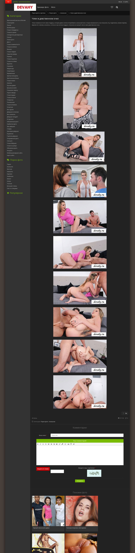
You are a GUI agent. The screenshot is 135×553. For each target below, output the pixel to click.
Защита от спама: (43, 469)
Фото (53, 7)
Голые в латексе (12, 47)
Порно (9, 164)
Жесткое (9, 169)
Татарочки (10, 100)
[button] (38, 444)
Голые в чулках (11, 32)
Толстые (9, 183)
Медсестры (10, 68)
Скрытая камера (12, 54)
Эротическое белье (13, 78)
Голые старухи (11, 52)
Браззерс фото (42, 7)
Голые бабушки (11, 143)
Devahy (24, 7)
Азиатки (9, 83)
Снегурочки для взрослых (15, 35)
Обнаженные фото (12, 121)
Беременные (11, 73)
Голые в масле (11, 97)
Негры (9, 181)
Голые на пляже (12, 61)
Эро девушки (11, 126)
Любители (10, 176)
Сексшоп (9, 141)
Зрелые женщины (12, 76)
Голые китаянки (12, 105)
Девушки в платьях (13, 112)
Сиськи (9, 37)
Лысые (9, 25)
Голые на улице (12, 146)
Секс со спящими (12, 188)
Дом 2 (9, 42)
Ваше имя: (43, 435)
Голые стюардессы (12, 30)
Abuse (120, 2)
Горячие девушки (12, 136)
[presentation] (38, 444)
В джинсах (10, 133)
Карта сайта (10, 155)
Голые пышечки (12, 59)
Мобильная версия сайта (14, 153)
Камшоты (10, 171)
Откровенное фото (12, 138)
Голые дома (10, 23)
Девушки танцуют (12, 117)
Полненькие (10, 102)
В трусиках (10, 119)
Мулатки (9, 64)
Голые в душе (11, 95)
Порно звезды (11, 93)
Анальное (52, 421)
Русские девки (11, 85)
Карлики (9, 174)
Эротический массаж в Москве (16, 20)
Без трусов (10, 109)
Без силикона (11, 114)
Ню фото (9, 150)
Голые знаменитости (13, 44)
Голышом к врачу (12, 90)
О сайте (125, 2)
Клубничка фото (12, 124)
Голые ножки (11, 80)
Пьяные (9, 56)
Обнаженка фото (12, 148)
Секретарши (11, 71)
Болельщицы (11, 27)
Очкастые (10, 107)
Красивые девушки (13, 131)
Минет (9, 179)
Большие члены (12, 186)
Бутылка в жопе (12, 88)
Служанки (10, 66)
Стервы (9, 129)
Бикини (9, 49)
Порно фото (44, 421)
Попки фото (10, 39)
